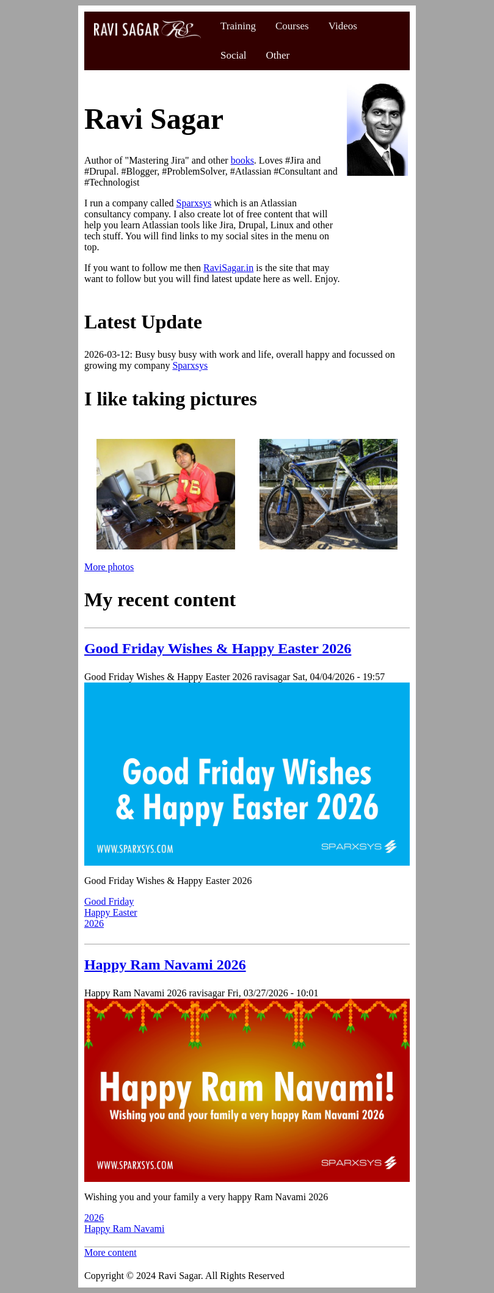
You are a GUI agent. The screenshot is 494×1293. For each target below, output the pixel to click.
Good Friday (109, 901)
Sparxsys (194, 203)
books (242, 160)
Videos (343, 26)
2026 (94, 923)
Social (233, 55)
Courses (292, 26)
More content (110, 1252)
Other (277, 55)
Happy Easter (110, 912)
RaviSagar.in (228, 268)
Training (238, 26)
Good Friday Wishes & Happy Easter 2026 (217, 648)
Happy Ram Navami (124, 1228)
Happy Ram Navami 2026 (165, 964)
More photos (109, 567)
